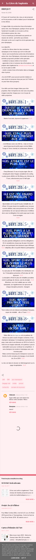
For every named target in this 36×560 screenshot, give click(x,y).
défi (3, 379)
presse (21, 383)
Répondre (12, 402)
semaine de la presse (18, 387)
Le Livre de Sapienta (17, 3)
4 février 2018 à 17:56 (22, 406)
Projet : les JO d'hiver (10, 505)
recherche (5, 387)
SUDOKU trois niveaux (11, 483)
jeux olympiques (17, 379)
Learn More (15, 558)
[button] (33, 9)
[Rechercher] (33, 4)
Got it (23, 558)
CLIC (30, 118)
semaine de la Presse (25, 65)
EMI (8, 379)
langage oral (6, 383)
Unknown (12, 395)
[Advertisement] (18, 457)
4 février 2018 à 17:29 (21, 395)
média (14, 383)
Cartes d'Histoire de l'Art (12, 528)
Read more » (30, 499)
